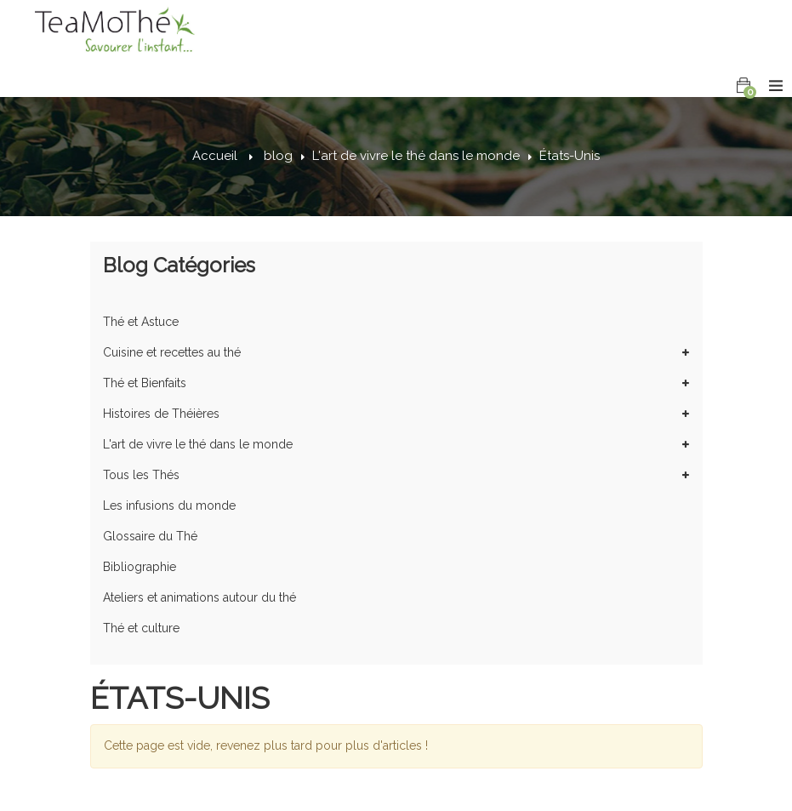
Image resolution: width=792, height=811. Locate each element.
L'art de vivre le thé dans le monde (416, 155)
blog (278, 155)
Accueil (214, 155)
